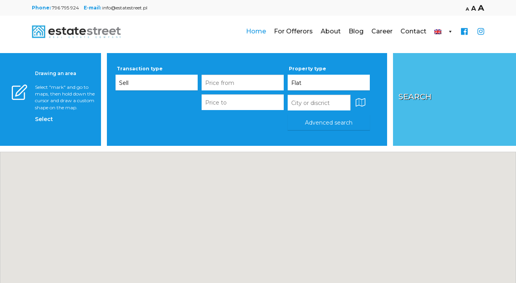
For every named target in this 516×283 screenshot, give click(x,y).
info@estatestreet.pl (124, 8)
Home (256, 31)
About (331, 31)
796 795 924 (65, 8)
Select (44, 119)
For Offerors (293, 31)
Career (382, 31)
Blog (356, 31)
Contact (413, 31)
